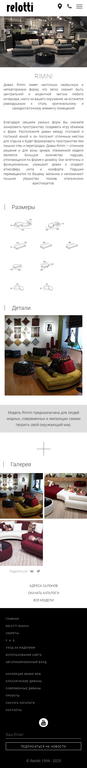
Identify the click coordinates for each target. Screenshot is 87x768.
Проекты (13, 695)
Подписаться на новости (43, 746)
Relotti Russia (17, 626)
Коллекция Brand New (23, 674)
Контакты (14, 710)
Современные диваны (23, 688)
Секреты (12, 633)
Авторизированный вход (26, 662)
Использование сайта (24, 654)
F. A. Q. (11, 640)
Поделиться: (18, 571)
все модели (43, 600)
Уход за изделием (20, 647)
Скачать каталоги (20, 702)
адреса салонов (43, 585)
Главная (12, 618)
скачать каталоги (43, 593)
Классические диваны (24, 681)
